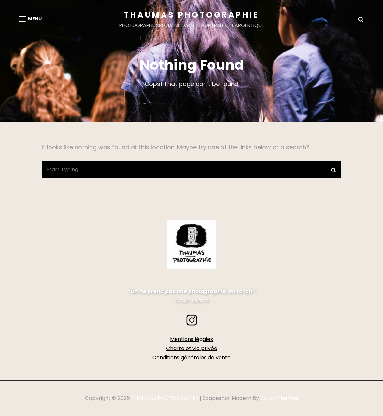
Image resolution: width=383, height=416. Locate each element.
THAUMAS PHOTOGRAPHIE (191, 14)
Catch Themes (279, 398)
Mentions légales (191, 339)
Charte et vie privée (191, 348)
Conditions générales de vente (191, 357)
